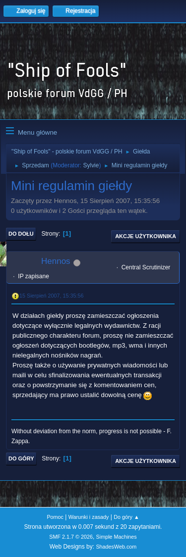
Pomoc (55, 517)
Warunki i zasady (88, 517)
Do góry (21, 458)
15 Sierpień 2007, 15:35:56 (51, 296)
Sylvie (91, 165)
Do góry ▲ (126, 517)
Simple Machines (116, 537)
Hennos (55, 261)
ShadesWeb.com (116, 547)
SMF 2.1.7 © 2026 (71, 537)
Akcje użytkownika (145, 236)
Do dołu (21, 234)
